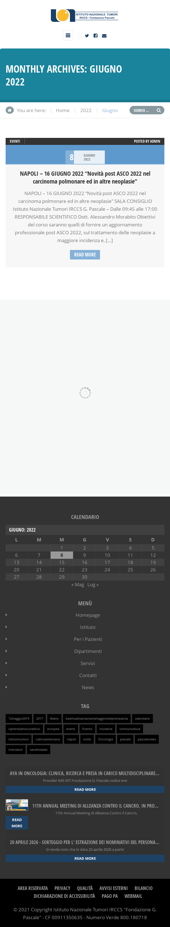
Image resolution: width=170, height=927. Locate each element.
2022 (86, 110)
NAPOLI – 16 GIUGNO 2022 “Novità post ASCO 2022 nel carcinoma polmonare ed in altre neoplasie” (85, 177)
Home (63, 110)
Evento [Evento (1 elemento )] (87, 729)
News (88, 687)
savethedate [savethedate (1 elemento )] (38, 750)
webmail (133, 896)
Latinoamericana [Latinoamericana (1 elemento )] (48, 739)
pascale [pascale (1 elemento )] (125, 739)
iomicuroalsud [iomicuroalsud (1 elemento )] (129, 729)
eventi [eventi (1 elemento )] (70, 729)
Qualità (85, 888)
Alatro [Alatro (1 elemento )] (54, 718)
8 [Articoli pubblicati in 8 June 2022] (61, 555)
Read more (85, 254)
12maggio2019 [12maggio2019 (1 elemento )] (18, 718)
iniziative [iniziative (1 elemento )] (105, 729)
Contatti (88, 675)
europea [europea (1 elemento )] (53, 729)
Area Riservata (33, 888)
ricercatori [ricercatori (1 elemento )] (15, 750)
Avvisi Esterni (113, 888)
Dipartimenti (88, 651)
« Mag (77, 584)
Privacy (62, 888)
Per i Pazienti (88, 639)
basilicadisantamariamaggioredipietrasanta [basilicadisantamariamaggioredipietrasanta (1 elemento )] (97, 718)
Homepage (88, 615)
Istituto (88, 627)
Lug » (93, 584)
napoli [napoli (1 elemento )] (71, 739)
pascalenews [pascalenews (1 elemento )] (147, 739)
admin (155, 141)
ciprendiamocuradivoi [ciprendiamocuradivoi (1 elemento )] (24, 729)
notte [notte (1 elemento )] (87, 739)
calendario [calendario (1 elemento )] (142, 718)
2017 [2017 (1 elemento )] (39, 718)
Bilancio (144, 888)
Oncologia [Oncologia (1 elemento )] (105, 739)
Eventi (15, 141)
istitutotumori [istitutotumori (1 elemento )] (18, 739)
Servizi (88, 663)
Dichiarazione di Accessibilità (64, 896)
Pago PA (110, 896)
